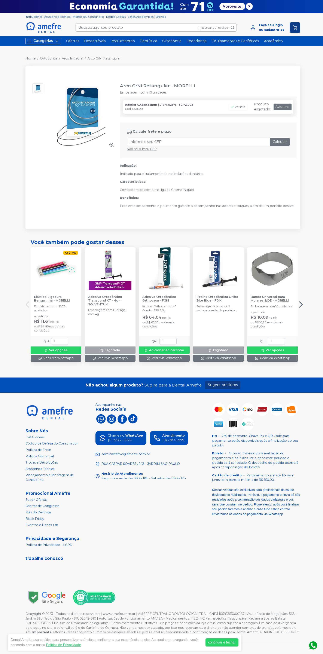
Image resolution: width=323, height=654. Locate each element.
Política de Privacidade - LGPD (48, 545)
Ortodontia (171, 41)
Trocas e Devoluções (41, 462)
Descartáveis (95, 41)
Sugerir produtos (223, 385)
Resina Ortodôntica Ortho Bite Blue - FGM (217, 298)
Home (30, 58)
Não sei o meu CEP (142, 149)
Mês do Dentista (38, 512)
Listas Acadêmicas (140, 16)
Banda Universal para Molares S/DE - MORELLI (270, 298)
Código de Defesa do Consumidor (51, 444)
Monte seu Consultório (88, 16)
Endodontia (196, 41)
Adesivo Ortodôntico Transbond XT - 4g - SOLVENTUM (105, 300)
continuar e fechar (222, 642)
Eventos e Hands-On (41, 525)
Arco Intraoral (72, 58)
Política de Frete (38, 450)
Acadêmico (273, 41)
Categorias (43, 41)
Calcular (280, 142)
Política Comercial (39, 456)
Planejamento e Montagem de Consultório (49, 477)
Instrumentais (123, 41)
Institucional (33, 16)
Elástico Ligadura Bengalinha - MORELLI (52, 298)
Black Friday (34, 519)
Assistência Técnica (57, 16)
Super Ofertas (36, 500)
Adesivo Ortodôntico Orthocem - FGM (159, 298)
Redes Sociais (116, 16)
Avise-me (282, 107)
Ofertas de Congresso (42, 506)
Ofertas (161, 16)
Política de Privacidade (63, 645)
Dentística (148, 41)
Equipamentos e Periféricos (235, 41)
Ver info (238, 107)
